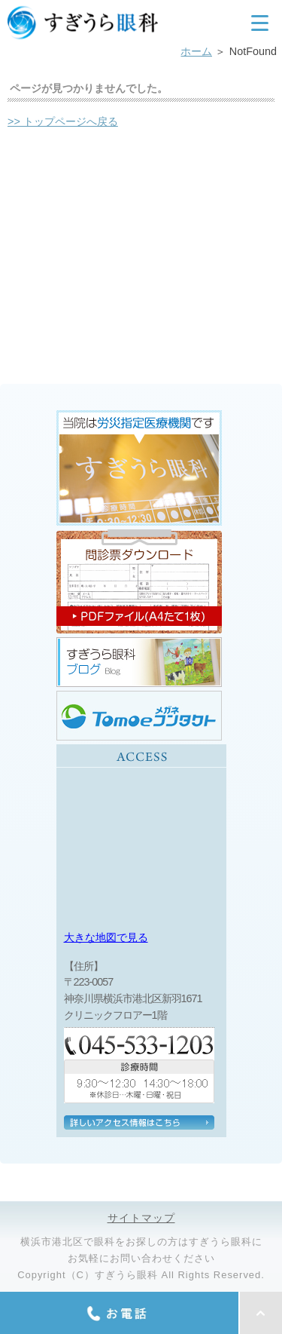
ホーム (196, 51)
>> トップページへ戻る (63, 121)
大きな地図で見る (106, 937)
